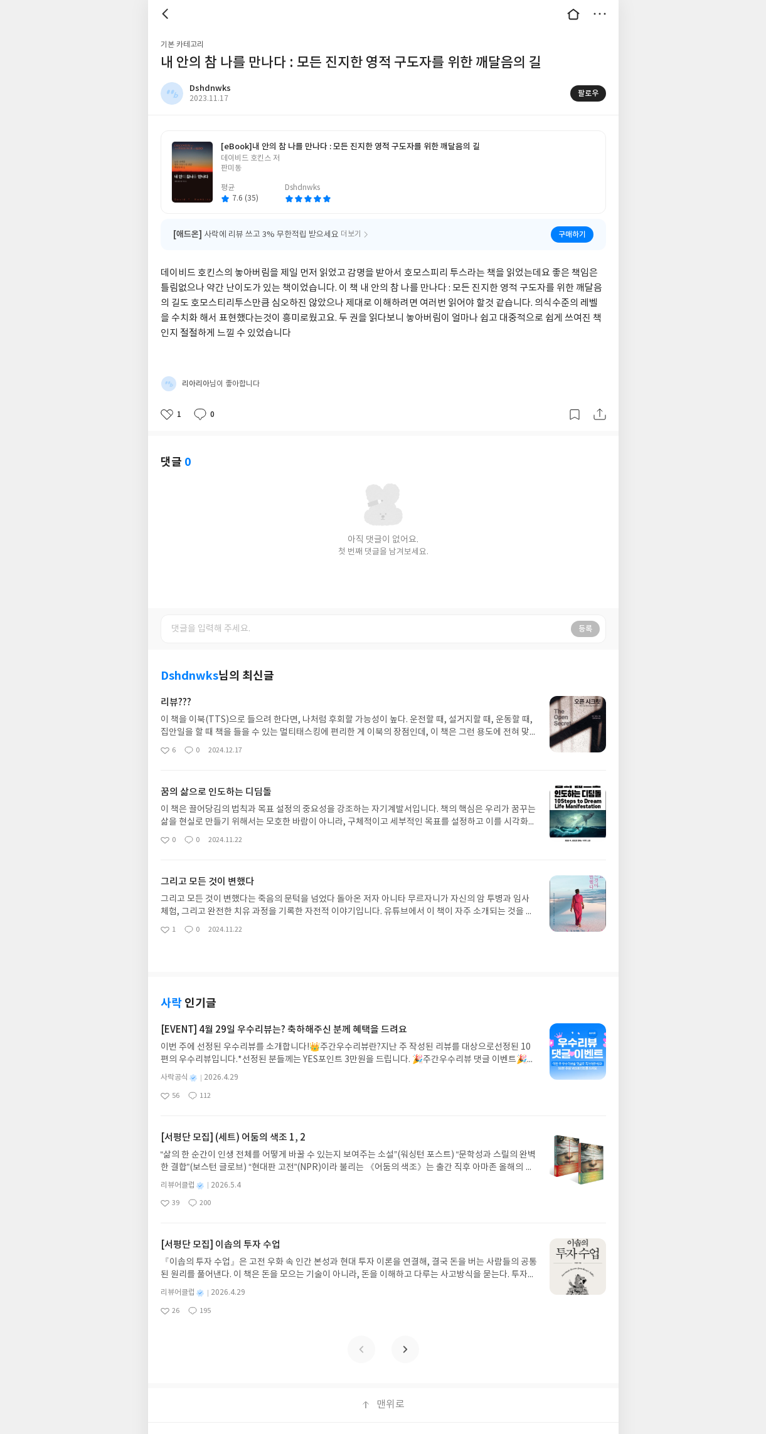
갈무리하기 (574, 398)
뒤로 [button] (167, 14)
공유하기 (599, 398)
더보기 (599, 14)
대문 (573, 14)
